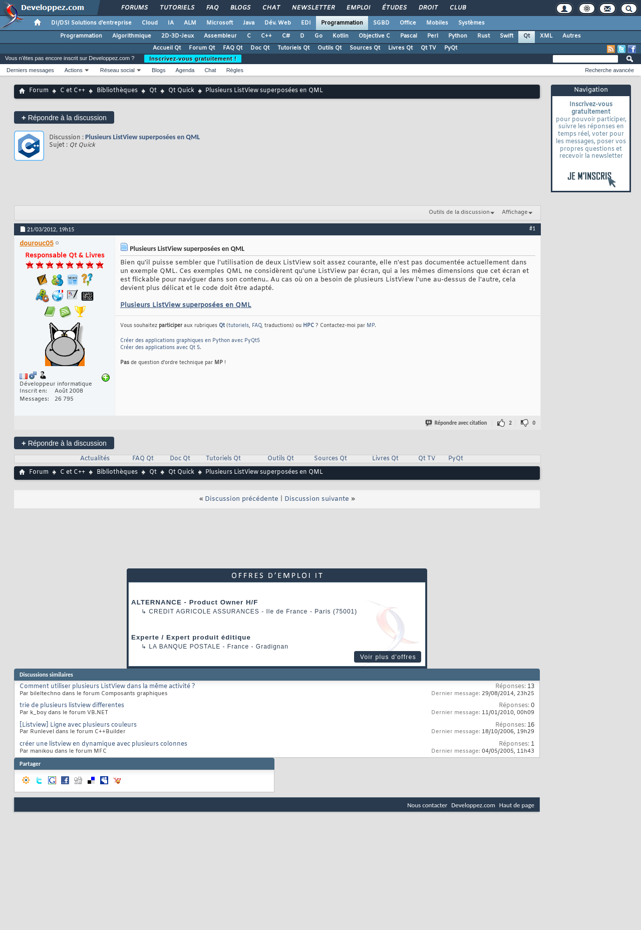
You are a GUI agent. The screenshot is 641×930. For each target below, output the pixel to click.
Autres (571, 36)
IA (171, 23)
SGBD (381, 23)
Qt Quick (181, 91)
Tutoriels (176, 8)
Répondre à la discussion (64, 117)
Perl (432, 36)
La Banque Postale (184, 646)
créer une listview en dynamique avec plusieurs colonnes (103, 744)
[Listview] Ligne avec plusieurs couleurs (78, 725)
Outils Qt (329, 48)
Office (408, 23)
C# (286, 36)
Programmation (342, 23)
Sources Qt (365, 48)
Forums (134, 8)
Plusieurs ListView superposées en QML (142, 137)
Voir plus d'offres (388, 657)
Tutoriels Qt (293, 48)
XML (546, 36)
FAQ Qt (232, 48)
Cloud (150, 23)
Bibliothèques (117, 91)
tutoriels (238, 326)
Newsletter (312, 8)
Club (457, 8)
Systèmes (471, 23)
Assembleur (220, 36)
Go (318, 36)
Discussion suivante (316, 499)
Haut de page (516, 805)
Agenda (184, 70)
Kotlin (341, 36)
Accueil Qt (167, 48)
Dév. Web (277, 23)
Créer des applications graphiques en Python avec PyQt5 (190, 341)
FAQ (212, 8)
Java (248, 23)
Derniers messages (30, 70)
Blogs (240, 8)
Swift (506, 36)
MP (371, 326)
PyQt (450, 48)
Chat (270, 8)
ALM (190, 23)
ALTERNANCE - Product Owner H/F (194, 602)
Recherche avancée (609, 70)
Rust (483, 36)
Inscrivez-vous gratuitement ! (192, 59)
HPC (308, 326)
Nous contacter (427, 805)
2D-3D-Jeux (177, 36)
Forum (39, 91)
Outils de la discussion (459, 212)
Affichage (515, 212)
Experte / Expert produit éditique (191, 637)
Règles (234, 70)
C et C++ (72, 91)
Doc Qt (259, 48)
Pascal (408, 36)
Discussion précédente (241, 499)
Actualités (95, 459)
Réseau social (117, 70)
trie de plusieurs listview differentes (72, 706)
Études (394, 8)
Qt (526, 36)
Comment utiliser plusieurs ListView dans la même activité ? (107, 687)
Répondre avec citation (456, 423)
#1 (532, 228)
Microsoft (219, 23)
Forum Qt (202, 48)
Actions (74, 70)
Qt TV (428, 48)
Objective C (374, 36)
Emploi (358, 8)
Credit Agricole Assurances (204, 611)
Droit (427, 8)
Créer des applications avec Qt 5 (160, 348)
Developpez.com (473, 805)
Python (457, 36)
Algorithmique (131, 36)
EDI (306, 23)
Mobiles (437, 23)
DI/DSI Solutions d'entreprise (91, 23)
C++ (266, 36)
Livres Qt (400, 48)
